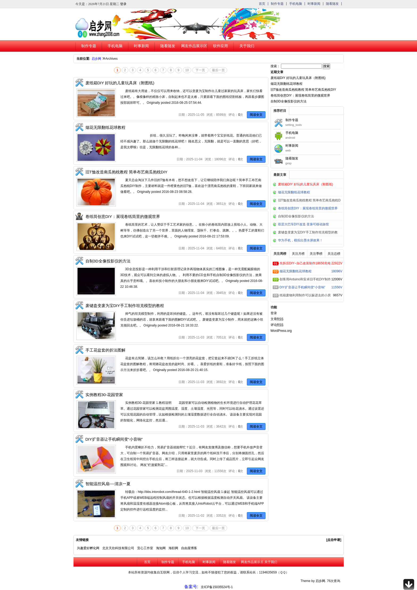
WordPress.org (281, 331)
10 (187, 70)
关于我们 (246, 46)
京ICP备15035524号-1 (217, 587)
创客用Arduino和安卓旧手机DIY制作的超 (305, 279)
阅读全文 (256, 115)
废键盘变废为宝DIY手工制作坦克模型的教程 (124, 305)
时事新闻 (314, 4)
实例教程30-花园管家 (104, 394)
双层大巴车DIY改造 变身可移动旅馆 (303, 224)
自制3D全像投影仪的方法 (107, 261)
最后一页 (218, 70)
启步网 (96, 59)
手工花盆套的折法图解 (105, 350)
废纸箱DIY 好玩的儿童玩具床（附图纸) (119, 83)
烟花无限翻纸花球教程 (105, 127)
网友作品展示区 (194, 46)
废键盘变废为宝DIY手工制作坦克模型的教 (308, 232)
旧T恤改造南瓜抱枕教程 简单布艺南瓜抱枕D (309, 200)
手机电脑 (295, 4)
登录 (123, 4)
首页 (262, 4)
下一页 (200, 70)
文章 (277, 319)
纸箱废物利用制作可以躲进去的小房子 (305, 295)
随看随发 (332, 4)
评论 (277, 325)
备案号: (191, 586)
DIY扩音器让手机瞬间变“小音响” (114, 439)
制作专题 (277, 4)
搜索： (275, 66)
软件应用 (220, 46)
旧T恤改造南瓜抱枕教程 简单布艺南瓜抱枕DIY (126, 172)
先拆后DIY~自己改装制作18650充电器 (305, 263)
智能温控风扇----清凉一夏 (108, 483)
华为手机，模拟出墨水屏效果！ (300, 240)
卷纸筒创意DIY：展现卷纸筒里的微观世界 (122, 216)
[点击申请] (333, 540)
